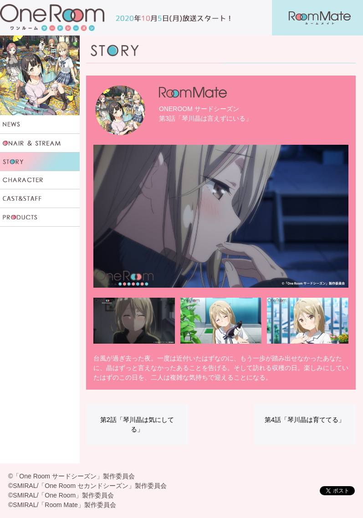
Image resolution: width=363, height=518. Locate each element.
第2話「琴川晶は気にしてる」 (137, 424)
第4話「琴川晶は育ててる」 (305, 419)
